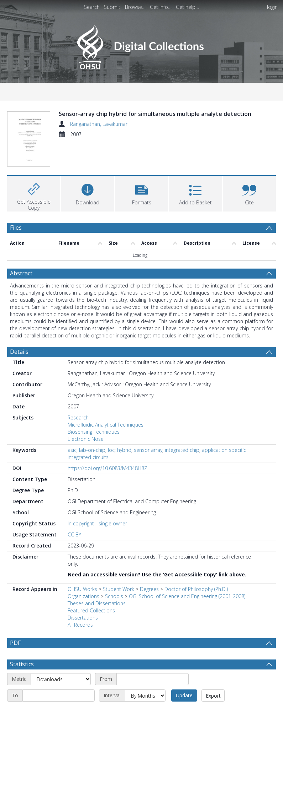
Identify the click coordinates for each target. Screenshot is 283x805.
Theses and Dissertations (97, 577)
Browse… (135, 7)
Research (78, 391)
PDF (15, 617)
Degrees (149, 563)
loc (111, 424)
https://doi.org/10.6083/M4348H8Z (107, 442)
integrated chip (182, 424)
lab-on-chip (92, 424)
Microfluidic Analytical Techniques (105, 398)
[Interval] (145, 669)
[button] (141, 166)
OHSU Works (82, 563)
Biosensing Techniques (94, 405)
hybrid (124, 424)
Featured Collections (91, 584)
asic (72, 424)
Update (184, 669)
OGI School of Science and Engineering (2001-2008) (187, 570)
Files (16, 201)
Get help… (187, 7)
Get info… (161, 7)
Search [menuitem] (92, 7)
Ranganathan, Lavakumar (98, 124)
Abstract (21, 247)
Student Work (118, 563)
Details (19, 326)
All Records (80, 598)
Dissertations (83, 591)
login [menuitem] (272, 7)
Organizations (83, 570)
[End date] (58, 669)
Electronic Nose (86, 412)
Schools (114, 570)
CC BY (74, 508)
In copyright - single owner (97, 497)
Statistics (22, 638)
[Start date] (152, 653)
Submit (112, 7)
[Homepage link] (141, 45)
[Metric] (61, 653)
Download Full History (247, 799)
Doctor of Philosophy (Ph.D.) (196, 563)
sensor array (148, 424)
